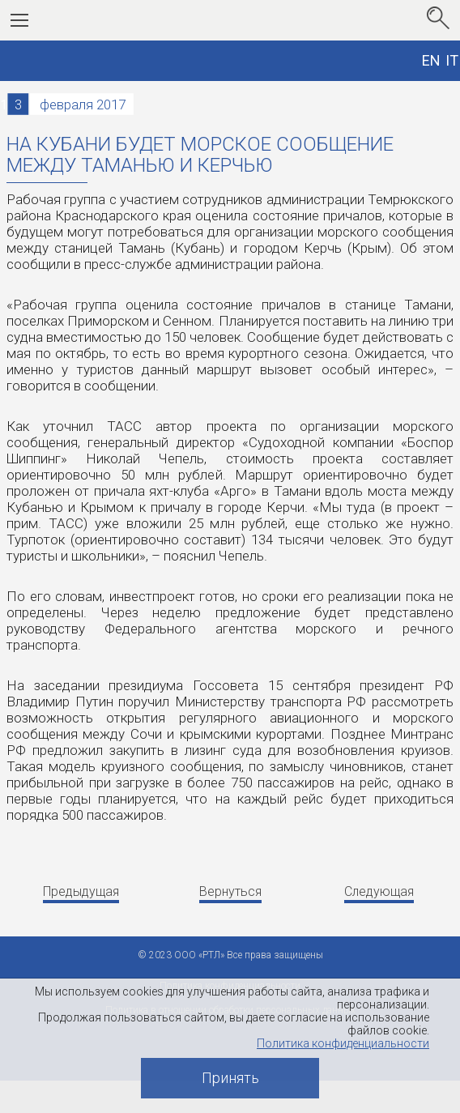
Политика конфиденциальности (343, 1043)
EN (431, 60)
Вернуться (230, 891)
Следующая (379, 891)
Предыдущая (81, 891)
